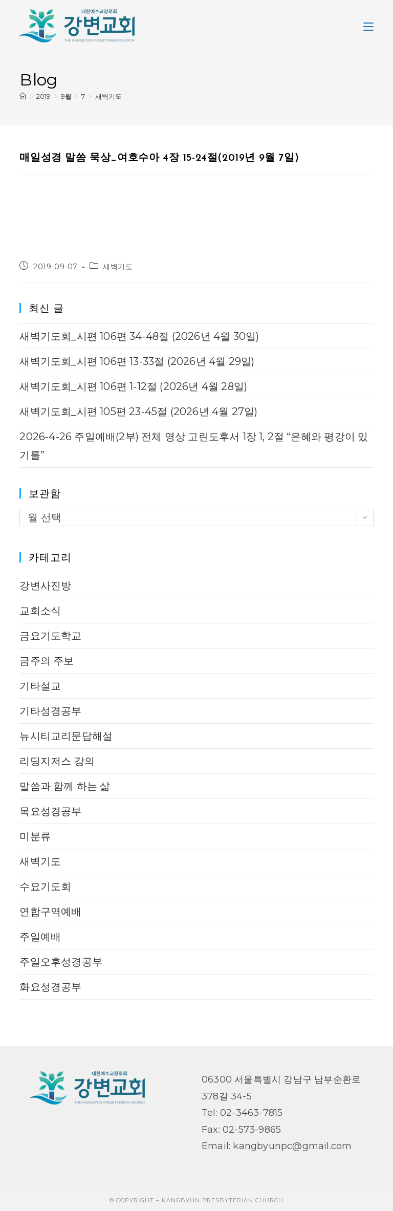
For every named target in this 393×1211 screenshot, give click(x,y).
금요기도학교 (50, 636)
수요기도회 (45, 886)
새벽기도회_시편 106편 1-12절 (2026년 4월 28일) (133, 386)
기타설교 (40, 686)
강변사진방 (45, 585)
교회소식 (40, 610)
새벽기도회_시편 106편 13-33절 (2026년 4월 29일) (136, 361)
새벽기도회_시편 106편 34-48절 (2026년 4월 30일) (139, 336)
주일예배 (40, 937)
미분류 (35, 836)
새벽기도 (108, 96)
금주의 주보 (46, 661)
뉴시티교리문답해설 (66, 736)
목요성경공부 (50, 811)
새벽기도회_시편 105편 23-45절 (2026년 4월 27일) (138, 411)
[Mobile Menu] (368, 25)
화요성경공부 (50, 987)
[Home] (22, 96)
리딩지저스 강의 (57, 761)
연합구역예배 (50, 911)
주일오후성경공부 (60, 962)
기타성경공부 (50, 711)
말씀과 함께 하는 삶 (64, 786)
